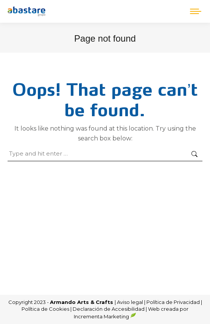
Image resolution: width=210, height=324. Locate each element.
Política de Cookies (45, 309)
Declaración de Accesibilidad (109, 309)
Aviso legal (130, 302)
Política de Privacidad (173, 302)
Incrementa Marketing (105, 316)
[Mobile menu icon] (195, 11)
